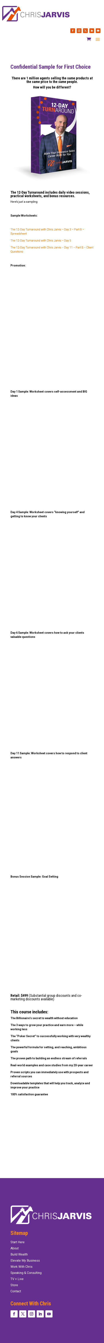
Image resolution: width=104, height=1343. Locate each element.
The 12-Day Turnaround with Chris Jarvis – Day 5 (40, 240)
